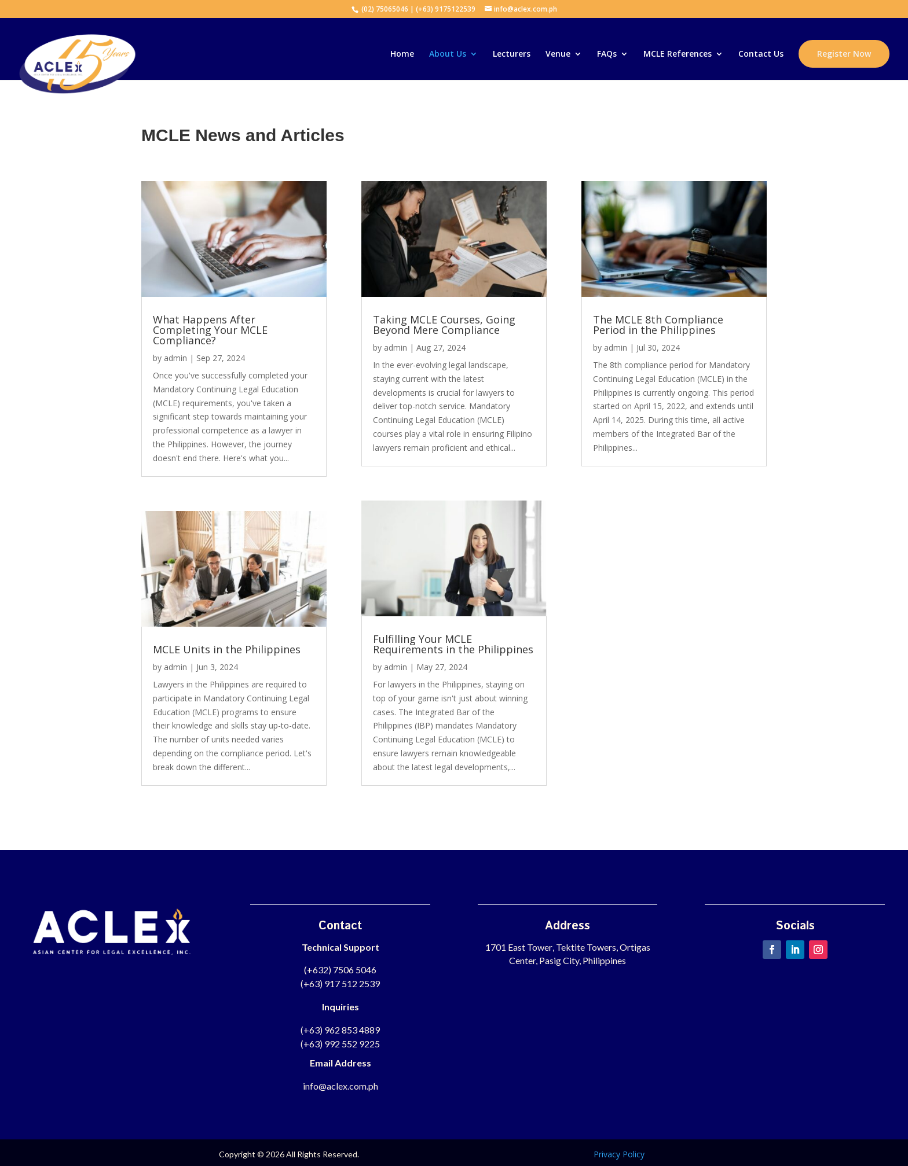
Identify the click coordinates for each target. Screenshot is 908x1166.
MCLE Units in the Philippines (227, 649)
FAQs (607, 54)
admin (175, 357)
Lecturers (511, 54)
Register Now (844, 53)
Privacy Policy (619, 1154)
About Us (447, 54)
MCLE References (677, 54)
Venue (557, 54)
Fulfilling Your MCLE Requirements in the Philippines (453, 644)
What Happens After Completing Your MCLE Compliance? (210, 329)
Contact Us (760, 54)
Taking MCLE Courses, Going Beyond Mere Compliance (444, 324)
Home (402, 54)
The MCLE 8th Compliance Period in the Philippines (658, 324)
